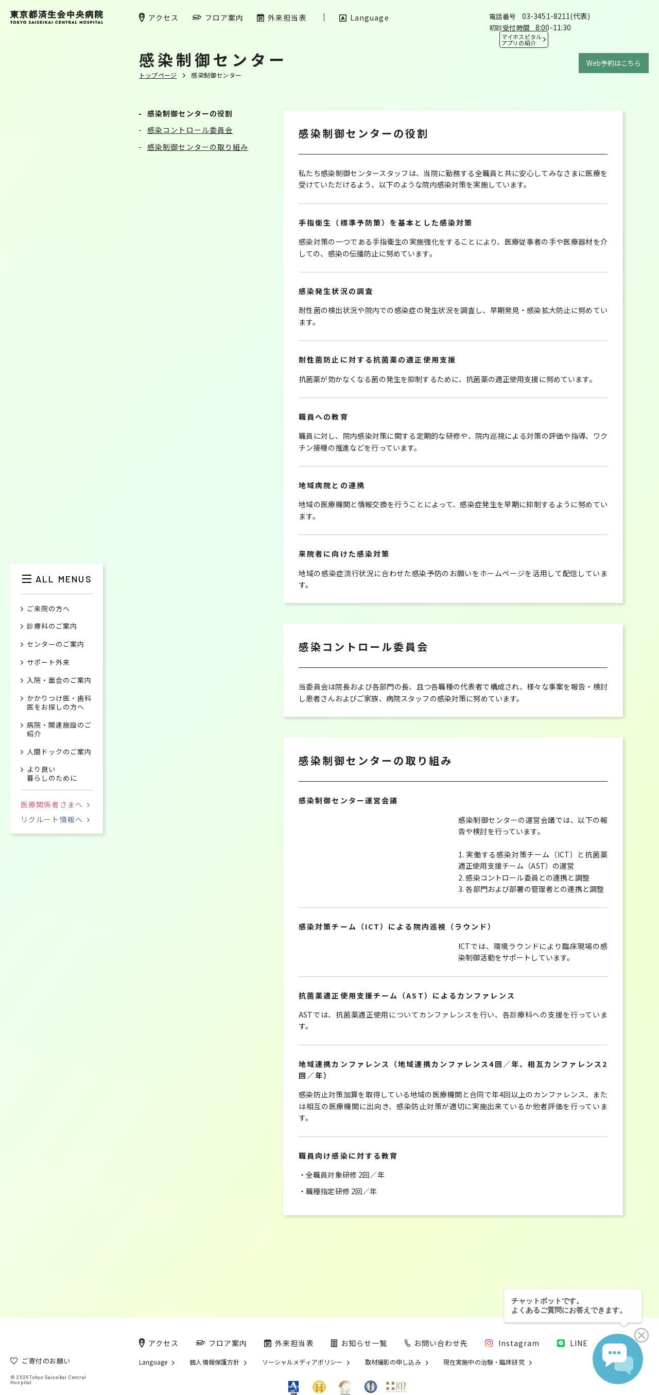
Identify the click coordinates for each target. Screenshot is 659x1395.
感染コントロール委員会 (190, 130)
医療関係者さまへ (55, 804)
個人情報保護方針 (214, 1362)
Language (153, 1362)
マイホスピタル (521, 39)
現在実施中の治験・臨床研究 (484, 1362)
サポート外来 (48, 662)
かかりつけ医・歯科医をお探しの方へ (59, 703)
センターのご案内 (55, 644)
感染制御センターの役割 (190, 113)
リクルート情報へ (55, 819)
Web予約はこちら (613, 63)
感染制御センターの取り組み (197, 147)
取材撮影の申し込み (393, 1362)
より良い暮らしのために (52, 774)
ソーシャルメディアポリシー (302, 1362)
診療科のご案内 (52, 626)
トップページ (158, 75)
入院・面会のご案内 (59, 680)
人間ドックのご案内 (59, 752)
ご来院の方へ (48, 609)
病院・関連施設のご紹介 (59, 729)
